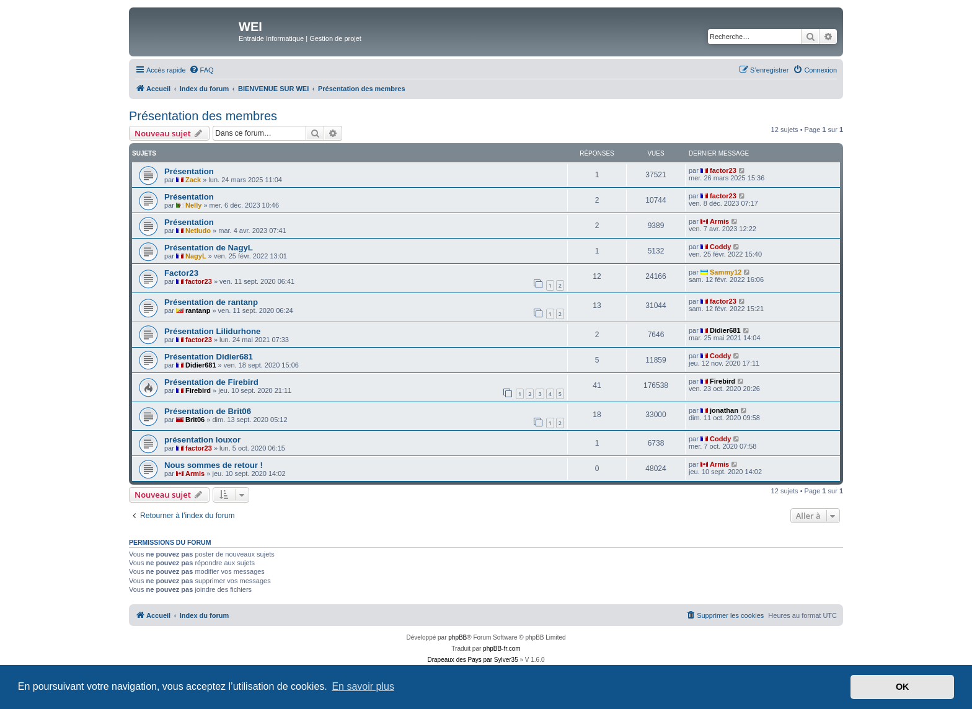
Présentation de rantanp (211, 302)
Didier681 (725, 330)
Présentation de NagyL (208, 247)
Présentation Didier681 (208, 356)
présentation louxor (202, 439)
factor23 (723, 170)
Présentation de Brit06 (207, 411)
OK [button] (902, 687)
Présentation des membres (203, 116)
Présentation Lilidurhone (212, 331)
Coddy (720, 246)
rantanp (197, 310)
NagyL (195, 256)
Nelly (193, 205)
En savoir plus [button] (363, 686)
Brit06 (195, 419)
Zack (193, 179)
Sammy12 (725, 272)
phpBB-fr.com (502, 648)
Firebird (198, 390)
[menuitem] (201, 70)
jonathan (724, 410)
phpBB (457, 637)
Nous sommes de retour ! (213, 465)
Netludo (198, 230)
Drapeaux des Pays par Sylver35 (473, 659)
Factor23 (181, 273)
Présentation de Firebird (211, 382)
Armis (719, 221)
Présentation (189, 171)
